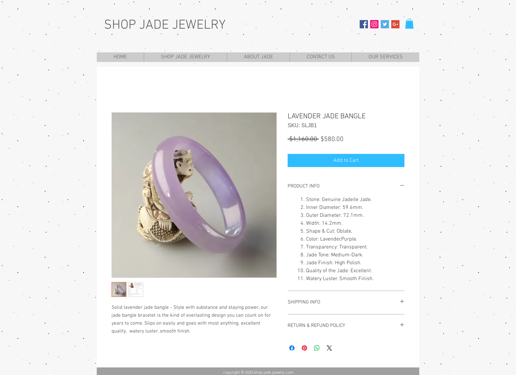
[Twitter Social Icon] (385, 24)
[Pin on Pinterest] (304, 348)
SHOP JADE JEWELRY (165, 25)
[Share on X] (329, 348)
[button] (409, 23)
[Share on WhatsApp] (317, 348)
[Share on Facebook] (292, 348)
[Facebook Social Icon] (364, 24)
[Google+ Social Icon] (395, 24)
